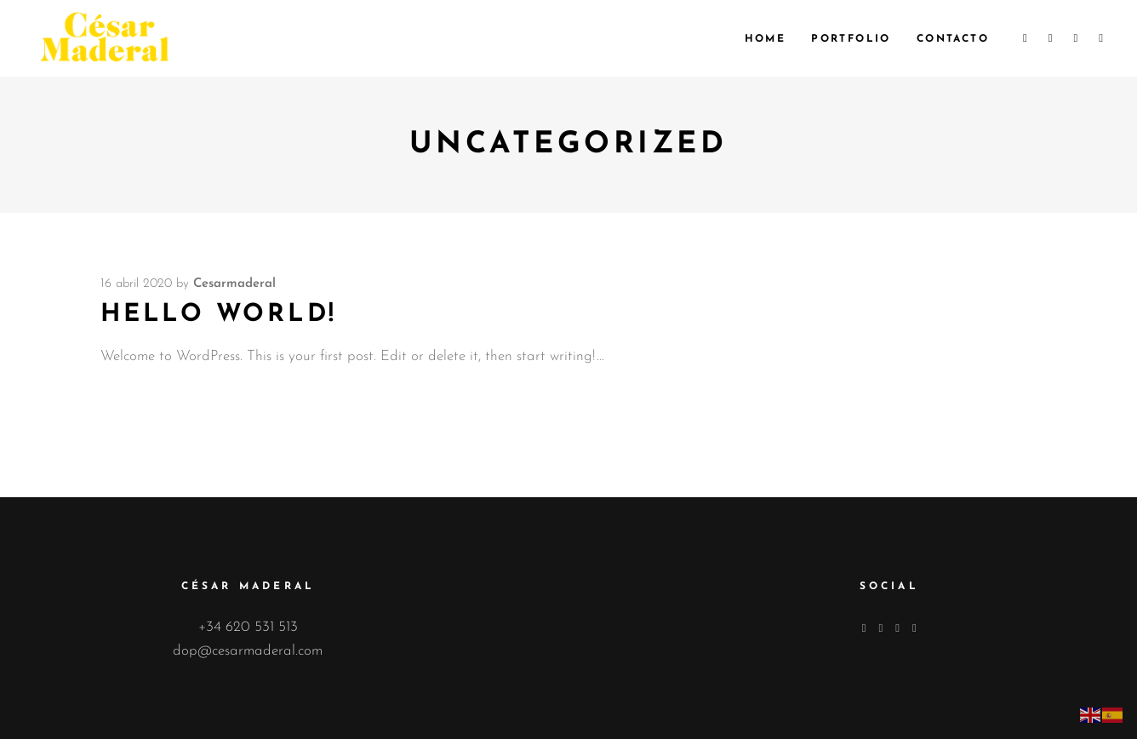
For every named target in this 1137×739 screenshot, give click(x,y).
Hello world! (218, 314)
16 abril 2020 (136, 284)
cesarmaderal (234, 284)
